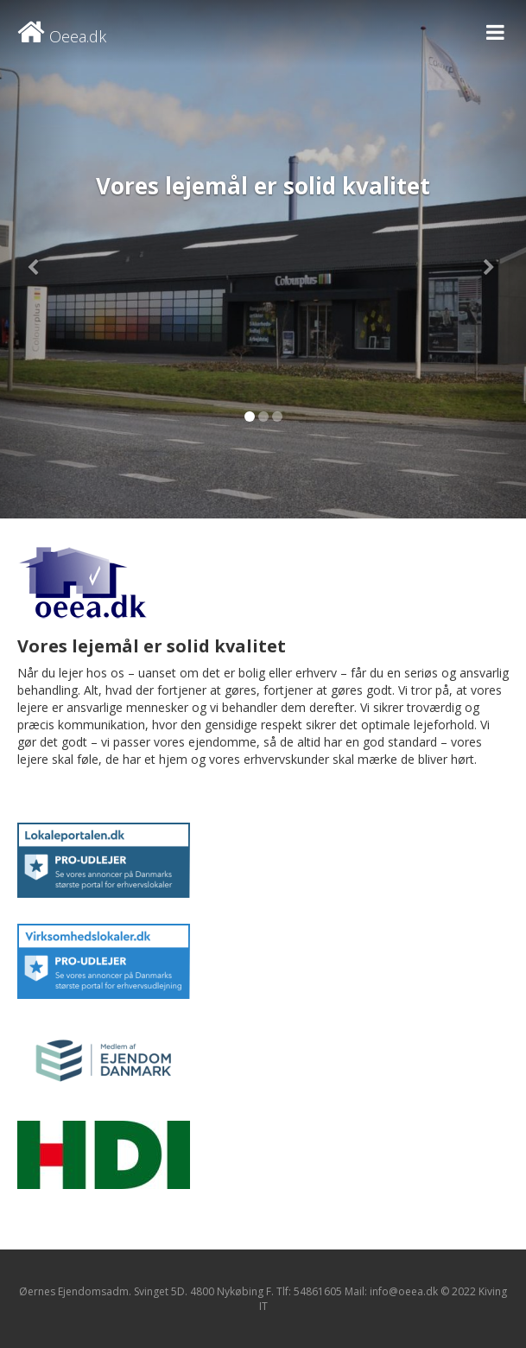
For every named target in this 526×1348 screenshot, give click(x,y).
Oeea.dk (61, 36)
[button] (39, 259)
